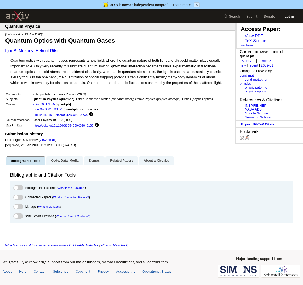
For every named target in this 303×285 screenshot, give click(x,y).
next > (266, 61)
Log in (289, 16)
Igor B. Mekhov (19, 50)
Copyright (83, 271)
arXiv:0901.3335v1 (49, 109)
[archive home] (17, 16)
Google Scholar (256, 113)
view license (247, 45)
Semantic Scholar (258, 117)
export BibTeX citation (259, 124)
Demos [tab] (94, 160)
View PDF (254, 36)
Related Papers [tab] (121, 160)
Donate (269, 16)
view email (47, 140)
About (7, 271)
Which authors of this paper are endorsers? (37, 245)
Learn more (182, 5)
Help (22, 271)
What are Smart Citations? (73, 216)
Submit (252, 16)
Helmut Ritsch (49, 50)
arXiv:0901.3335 (44, 104)
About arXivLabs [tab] (156, 160)
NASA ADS (253, 109)
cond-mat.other (256, 79)
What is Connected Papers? (71, 197)
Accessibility (125, 271)
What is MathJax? (113, 245)
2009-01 (267, 65)
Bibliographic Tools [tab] (25, 161)
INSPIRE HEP (255, 105)
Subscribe (60, 271)
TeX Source (255, 41)
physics (245, 83)
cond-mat (247, 76)
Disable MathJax (85, 245)
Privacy (103, 271)
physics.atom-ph (257, 87)
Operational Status (156, 271)
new (243, 65)
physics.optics (255, 91)
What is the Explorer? (71, 187)
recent (253, 65)
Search (232, 16)
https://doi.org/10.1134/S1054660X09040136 (63, 125)
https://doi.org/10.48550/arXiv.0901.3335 (60, 114)
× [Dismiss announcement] (197, 5)
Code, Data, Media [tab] (64, 160)
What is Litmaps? (49, 206)
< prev (246, 61)
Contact (40, 271)
